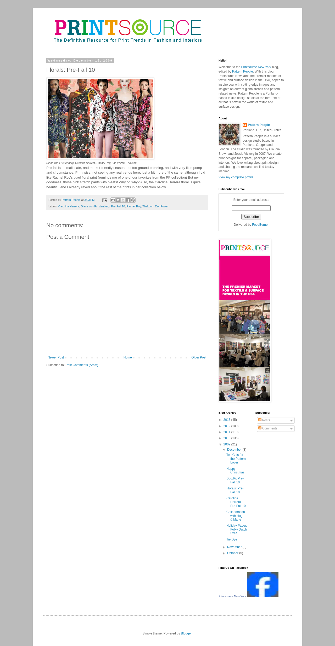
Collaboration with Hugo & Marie (235, 515)
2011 (227, 432)
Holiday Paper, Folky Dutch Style (236, 529)
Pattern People (248, 93)
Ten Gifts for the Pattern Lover (236, 458)
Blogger (186, 633)
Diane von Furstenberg (95, 206)
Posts (264, 420)
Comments (267, 428)
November (235, 547)
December (235, 449)
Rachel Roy (133, 206)
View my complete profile (236, 177)
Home (128, 357)
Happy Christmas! (235, 470)
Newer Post (56, 357)
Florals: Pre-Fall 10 (234, 490)
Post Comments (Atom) (81, 365)
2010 (227, 438)
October (233, 553)
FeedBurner (260, 225)
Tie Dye (231, 539)
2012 (227, 426)
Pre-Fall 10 (118, 206)
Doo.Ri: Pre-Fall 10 (235, 480)
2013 (227, 420)
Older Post (198, 357)
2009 (227, 444)
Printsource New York (234, 76)
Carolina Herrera (68, 206)
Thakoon (147, 206)
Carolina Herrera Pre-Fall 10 (236, 502)
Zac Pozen (162, 206)
